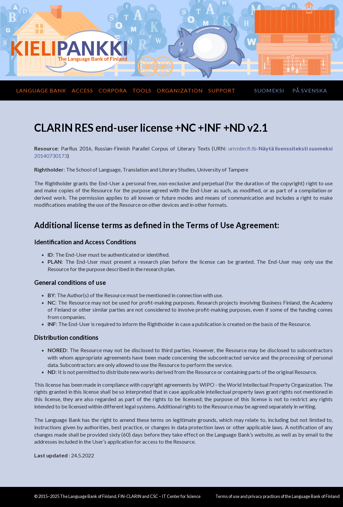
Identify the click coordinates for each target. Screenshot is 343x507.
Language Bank (41, 90)
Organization (180, 90)
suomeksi (269, 90)
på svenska (309, 90)
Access (82, 90)
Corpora (112, 90)
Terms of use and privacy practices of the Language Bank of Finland (277, 496)
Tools (141, 90)
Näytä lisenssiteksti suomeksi (296, 148)
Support (221, 90)
